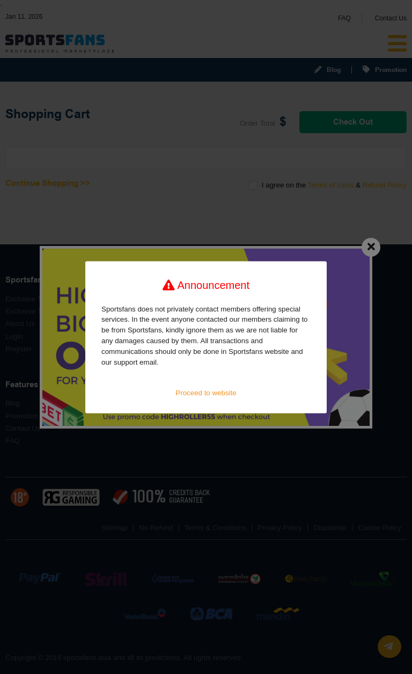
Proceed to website (205, 393)
